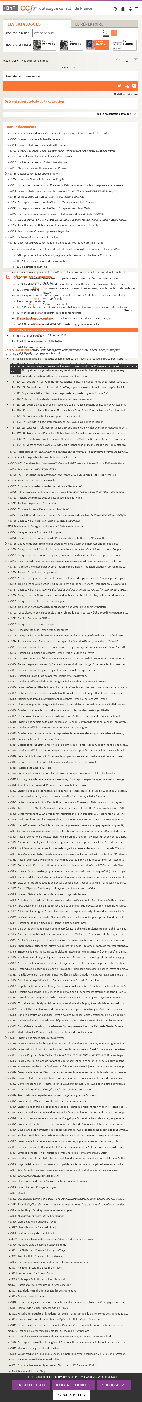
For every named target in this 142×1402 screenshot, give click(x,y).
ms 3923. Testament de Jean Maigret (28, 1371)
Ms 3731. (61, 150)
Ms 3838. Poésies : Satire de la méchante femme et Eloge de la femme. (47, 894)
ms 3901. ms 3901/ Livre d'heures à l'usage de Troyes (37, 1250)
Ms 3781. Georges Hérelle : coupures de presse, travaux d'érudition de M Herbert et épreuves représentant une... (66, 555)
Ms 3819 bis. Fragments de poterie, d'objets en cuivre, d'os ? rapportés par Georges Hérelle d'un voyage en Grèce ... (68, 779)
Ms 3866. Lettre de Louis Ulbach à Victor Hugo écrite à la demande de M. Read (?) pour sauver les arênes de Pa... (68, 1049)
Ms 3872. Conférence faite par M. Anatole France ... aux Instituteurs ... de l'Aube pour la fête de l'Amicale (66, 1083)
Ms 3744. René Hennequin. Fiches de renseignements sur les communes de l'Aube (53, 225)
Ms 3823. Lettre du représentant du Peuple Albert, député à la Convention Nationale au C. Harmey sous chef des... (68, 802)
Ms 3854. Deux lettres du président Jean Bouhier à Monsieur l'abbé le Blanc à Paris (54, 980)
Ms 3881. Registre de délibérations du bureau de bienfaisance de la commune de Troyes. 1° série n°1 (64, 1135)
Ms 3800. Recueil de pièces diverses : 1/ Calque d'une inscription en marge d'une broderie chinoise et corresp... (68, 664)
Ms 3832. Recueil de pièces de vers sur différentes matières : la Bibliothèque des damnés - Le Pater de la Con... (68, 859)
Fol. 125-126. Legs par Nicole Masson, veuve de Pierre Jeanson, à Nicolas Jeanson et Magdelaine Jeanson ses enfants (70, 427)
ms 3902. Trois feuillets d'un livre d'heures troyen (35, 1256)
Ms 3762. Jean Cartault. (32, 469)
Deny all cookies (73, 1385)
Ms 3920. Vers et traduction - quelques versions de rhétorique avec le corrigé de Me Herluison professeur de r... (68, 1353)
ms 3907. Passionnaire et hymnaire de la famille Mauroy (39, 1285)
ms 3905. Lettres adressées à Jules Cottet (31, 1273)
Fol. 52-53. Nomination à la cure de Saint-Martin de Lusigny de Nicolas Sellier (56, 324)
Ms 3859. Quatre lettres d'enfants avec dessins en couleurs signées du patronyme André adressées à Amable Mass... (68, 1009)
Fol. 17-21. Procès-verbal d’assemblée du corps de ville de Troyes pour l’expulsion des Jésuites (65, 278)
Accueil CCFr (10, 60)
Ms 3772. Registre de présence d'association (32, 503)
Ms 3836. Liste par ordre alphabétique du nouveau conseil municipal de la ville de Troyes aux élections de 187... (68, 882)
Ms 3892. (68, 1198)
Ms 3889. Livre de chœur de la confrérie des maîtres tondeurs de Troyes (47, 1181)
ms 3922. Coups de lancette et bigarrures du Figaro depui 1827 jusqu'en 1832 (51, 1365)
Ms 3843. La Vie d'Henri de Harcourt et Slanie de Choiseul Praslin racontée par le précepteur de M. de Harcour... (68, 917)
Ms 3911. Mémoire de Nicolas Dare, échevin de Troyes (38, 1308)
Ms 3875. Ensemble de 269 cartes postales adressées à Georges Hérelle (47, 1101)
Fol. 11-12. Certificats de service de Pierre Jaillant (40, 261)
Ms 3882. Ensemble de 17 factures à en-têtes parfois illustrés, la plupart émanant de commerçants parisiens (68, 1141)
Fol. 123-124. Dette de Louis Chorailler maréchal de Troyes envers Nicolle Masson (57, 422)
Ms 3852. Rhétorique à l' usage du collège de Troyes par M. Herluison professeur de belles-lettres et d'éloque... (68, 969)
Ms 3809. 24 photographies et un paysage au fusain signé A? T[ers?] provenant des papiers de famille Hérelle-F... (68, 716)
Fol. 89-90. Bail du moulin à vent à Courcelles (37, 353)
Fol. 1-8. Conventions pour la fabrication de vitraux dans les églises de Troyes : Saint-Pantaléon (66, 249)
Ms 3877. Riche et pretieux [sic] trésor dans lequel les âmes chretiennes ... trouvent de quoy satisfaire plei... (68, 1112)
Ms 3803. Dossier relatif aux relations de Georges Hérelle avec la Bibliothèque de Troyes (57, 681)
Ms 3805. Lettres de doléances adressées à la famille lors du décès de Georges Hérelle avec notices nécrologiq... (68, 693)
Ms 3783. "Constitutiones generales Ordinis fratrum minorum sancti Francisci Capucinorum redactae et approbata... (68, 566)
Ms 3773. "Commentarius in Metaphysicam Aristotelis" (38, 509)
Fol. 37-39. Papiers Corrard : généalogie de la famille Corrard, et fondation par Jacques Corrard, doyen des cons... (70, 295)
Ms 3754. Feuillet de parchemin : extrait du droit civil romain (42, 457)
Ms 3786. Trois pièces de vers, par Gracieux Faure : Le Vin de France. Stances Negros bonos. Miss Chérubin (67, 584)
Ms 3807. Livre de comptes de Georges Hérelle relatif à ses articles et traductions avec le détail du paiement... (68, 704)
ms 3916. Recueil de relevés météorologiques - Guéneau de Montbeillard (48, 1330)
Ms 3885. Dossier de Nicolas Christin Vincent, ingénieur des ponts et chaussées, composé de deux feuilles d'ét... (68, 1158)
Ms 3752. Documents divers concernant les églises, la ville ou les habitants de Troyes (55, 242)
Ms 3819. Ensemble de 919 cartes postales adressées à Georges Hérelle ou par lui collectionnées (61, 773)
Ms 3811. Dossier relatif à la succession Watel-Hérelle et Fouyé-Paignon (48, 727)
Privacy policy (71, 1395)
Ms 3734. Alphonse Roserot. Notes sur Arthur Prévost (37, 168)
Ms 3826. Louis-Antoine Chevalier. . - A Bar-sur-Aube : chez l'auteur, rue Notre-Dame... (68, 819)
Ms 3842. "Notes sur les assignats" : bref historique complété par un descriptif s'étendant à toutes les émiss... (68, 911)
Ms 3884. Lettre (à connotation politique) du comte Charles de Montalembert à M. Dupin (57, 1152)
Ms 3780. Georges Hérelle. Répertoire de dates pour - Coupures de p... (68, 549)
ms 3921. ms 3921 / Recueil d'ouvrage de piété (33, 1359)
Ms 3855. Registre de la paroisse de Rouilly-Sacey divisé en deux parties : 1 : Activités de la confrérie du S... (68, 986)
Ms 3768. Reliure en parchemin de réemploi (32, 480)
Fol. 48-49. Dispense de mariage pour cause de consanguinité (46, 312)
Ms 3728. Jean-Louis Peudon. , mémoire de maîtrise (58, 133)
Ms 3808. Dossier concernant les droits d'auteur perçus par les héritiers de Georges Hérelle (58, 710)
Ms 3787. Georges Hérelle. (68, 589)
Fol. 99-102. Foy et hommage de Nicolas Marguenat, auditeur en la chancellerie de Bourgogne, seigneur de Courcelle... (70, 370)
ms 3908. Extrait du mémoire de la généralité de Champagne (42, 1290)
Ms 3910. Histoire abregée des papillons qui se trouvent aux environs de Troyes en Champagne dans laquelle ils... (68, 1302)
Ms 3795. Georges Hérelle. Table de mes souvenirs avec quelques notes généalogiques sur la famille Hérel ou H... (68, 635)
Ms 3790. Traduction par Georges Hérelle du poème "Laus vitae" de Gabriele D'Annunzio (57, 607)
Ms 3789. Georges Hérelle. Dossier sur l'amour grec (36, 601)
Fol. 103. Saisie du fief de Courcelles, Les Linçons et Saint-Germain (49, 376)
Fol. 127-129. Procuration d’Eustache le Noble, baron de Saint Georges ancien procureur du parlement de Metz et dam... (70, 433)
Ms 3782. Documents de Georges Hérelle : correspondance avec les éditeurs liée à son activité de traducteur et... (66, 561)
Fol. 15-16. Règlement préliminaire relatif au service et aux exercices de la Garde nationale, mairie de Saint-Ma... (70, 272)
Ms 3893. (68, 1204)
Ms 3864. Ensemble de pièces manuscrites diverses (36, 1037)
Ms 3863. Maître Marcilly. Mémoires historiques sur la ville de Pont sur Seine (50, 1032)
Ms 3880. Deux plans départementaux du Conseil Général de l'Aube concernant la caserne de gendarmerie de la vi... (68, 1129)
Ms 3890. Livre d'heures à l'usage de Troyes (32, 1187)
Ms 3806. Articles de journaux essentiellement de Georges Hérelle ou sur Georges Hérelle (57, 698)
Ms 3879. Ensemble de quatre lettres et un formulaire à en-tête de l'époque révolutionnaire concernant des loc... (68, 1124)
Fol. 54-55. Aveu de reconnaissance (31, 330)
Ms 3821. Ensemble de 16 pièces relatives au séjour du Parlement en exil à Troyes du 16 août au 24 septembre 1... (68, 790)
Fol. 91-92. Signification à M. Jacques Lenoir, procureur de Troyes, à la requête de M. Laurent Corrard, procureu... (70, 358)
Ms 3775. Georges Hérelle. (44, 520)
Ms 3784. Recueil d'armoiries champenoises (32, 572)
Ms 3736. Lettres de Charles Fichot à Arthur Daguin (36, 179)
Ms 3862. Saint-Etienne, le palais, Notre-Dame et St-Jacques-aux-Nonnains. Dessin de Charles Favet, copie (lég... (68, 1026)
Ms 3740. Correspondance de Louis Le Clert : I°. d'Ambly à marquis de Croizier (51, 202)
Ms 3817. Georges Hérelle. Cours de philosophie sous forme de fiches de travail (52, 762)
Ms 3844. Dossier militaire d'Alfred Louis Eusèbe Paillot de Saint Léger (47, 923)
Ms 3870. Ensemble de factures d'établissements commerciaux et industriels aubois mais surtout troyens (67, 1072)
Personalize (114, 1385)
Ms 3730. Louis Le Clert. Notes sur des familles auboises (39, 145)
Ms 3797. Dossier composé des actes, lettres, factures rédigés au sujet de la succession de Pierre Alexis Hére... (68, 647)
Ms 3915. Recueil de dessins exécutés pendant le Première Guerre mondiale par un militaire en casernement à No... (68, 1325)
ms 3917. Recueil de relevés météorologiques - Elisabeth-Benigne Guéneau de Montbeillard (59, 1336)
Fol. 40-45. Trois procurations (28, 301)
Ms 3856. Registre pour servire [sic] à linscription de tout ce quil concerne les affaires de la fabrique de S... (67, 991)
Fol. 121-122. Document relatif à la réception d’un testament (46, 416)
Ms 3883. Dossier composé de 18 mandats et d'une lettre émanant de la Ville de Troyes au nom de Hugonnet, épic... (68, 1147)
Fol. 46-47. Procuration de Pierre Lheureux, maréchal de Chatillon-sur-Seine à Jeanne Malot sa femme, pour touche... (70, 307)
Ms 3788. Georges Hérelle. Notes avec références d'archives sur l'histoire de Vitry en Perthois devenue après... (68, 595)
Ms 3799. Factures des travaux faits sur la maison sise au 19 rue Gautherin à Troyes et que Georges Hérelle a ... (68, 658)
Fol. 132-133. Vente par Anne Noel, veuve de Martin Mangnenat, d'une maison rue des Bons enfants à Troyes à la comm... (70, 445)
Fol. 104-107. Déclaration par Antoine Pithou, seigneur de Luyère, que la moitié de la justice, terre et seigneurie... (70, 381)
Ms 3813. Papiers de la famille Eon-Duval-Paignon (36, 739)
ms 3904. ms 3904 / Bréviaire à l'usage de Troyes (35, 1267)
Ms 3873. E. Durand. (50, 1089)
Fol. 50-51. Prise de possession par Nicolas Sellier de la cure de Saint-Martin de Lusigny (61, 318)
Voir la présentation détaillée (114, 113)
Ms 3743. (68, 219)
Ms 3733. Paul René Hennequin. (37, 162)
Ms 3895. (36, 1216)
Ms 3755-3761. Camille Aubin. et (68, 463)
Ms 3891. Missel (16, 1193)
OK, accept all (31, 1385)
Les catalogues (24, 24)
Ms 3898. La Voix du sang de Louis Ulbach (31, 1233)
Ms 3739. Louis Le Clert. (46, 196)
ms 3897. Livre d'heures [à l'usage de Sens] (32, 1227)
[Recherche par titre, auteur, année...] (66, 33)
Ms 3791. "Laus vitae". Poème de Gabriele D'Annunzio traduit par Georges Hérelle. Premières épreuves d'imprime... (68, 612)
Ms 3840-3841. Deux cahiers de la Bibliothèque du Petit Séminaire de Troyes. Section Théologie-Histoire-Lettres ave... (68, 905)
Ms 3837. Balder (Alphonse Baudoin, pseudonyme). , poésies (51, 888)
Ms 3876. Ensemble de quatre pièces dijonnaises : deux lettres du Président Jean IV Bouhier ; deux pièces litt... (68, 1106)
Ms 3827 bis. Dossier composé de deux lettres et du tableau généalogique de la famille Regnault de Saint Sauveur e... (68, 831)
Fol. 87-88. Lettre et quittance (28, 347)
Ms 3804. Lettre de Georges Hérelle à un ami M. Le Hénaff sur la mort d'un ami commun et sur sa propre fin (68, 687)
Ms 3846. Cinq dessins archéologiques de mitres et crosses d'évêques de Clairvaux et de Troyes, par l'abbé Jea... (68, 934)
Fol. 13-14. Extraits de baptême (29, 266)
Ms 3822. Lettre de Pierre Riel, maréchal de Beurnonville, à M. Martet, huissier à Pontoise (58, 796)
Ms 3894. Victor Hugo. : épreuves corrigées (40, 1210)
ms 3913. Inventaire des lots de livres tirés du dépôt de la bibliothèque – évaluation (54, 1319)
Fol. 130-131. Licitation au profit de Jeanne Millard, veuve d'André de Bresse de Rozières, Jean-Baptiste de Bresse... (70, 439)
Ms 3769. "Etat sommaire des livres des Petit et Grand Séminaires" (45, 486)
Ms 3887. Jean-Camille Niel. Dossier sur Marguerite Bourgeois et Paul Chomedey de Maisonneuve (63, 1170)
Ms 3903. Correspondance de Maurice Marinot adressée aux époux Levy (48, 1262)
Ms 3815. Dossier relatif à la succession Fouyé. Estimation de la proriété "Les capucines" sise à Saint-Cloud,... (68, 750)
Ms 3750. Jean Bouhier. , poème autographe (38, 231)
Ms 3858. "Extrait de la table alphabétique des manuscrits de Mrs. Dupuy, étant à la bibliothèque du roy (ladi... (68, 1003)
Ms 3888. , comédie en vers (33, 1175)
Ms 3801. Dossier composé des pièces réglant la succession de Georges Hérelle (52, 670)
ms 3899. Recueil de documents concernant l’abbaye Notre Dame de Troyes (50, 1239)
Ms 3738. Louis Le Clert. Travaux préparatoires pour (62, 191)
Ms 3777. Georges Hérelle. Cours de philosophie (34, 532)
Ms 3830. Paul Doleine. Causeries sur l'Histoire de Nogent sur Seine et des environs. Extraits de (68, 848)
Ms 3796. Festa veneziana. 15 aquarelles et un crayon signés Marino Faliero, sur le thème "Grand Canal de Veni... (68, 641)
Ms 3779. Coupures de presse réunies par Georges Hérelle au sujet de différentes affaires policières (63, 543)
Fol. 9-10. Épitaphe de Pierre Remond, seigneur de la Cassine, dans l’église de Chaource (61, 255)
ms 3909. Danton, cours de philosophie (29, 1296)
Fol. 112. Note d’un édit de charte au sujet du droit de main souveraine (52, 399)
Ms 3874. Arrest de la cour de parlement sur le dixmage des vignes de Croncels (51, 1095)
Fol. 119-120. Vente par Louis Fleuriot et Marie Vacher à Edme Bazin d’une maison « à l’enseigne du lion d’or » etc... (70, 410)
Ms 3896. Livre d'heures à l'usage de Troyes (32, 1221)
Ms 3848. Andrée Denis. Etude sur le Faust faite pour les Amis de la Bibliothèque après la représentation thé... (68, 946)
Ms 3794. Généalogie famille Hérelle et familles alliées (38, 629)
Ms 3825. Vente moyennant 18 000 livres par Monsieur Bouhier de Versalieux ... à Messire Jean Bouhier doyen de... (68, 813)
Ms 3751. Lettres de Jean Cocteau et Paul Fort (33, 237)
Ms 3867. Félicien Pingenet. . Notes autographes (68, 1055)
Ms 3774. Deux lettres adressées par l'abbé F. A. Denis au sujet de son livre (67, 515)
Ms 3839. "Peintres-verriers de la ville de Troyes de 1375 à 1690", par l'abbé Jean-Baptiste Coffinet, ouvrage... (68, 900)
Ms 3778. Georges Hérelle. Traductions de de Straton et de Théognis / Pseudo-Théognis (60, 538)
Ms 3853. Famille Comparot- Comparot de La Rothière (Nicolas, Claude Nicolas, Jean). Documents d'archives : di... (68, 974)
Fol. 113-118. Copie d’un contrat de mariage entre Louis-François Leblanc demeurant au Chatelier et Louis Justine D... (70, 404)
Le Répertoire (89, 24)
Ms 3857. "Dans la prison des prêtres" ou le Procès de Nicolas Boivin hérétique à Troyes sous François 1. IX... (68, 997)
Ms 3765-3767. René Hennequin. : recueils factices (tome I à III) (63, 474)
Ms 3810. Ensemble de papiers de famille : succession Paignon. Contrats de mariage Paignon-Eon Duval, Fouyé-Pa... (68, 721)
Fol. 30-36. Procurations (25, 289)
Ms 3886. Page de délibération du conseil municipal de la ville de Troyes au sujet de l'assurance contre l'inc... (68, 1164)
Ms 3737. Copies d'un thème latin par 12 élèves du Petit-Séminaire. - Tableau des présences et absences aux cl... (68, 185)
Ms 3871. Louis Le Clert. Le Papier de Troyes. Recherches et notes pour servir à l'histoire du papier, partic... (66, 1078)
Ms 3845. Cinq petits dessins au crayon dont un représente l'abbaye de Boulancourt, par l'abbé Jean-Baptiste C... (68, 928)
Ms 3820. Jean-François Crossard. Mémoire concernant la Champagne (47, 785)
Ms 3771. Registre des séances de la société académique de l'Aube (45, 497)
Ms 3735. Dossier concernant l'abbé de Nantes (34, 173)
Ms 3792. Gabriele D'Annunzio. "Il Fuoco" (30, 618)
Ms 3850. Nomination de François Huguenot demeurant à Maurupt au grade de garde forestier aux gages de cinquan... (68, 957)
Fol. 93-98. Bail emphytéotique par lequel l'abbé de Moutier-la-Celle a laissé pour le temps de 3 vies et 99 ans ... (70, 364)
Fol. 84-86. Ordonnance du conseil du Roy (35, 341)
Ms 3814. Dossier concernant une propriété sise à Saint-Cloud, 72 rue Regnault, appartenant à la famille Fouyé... (68, 744)
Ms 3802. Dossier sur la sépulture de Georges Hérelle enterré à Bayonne (47, 675)
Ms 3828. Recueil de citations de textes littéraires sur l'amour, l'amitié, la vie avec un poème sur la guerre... (68, 836)
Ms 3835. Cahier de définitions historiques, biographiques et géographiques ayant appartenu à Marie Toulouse (68, 877)
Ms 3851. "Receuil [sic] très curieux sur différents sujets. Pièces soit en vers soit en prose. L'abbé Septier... (67, 963)
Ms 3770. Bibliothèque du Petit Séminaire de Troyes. (68, 492)
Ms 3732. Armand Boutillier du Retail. (40, 156)
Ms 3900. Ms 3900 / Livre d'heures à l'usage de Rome (37, 1244)
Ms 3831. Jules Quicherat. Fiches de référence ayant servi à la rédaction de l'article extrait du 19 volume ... (68, 854)
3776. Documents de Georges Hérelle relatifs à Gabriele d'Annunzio (45, 526)
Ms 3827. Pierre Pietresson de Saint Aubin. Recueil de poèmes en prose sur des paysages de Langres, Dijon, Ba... (68, 825)
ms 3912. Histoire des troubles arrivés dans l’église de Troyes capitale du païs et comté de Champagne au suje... (68, 1313)
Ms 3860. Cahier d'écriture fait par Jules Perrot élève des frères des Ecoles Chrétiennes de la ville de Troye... (68, 1014)
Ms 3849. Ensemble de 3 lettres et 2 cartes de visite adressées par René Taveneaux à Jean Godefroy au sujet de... (68, 951)
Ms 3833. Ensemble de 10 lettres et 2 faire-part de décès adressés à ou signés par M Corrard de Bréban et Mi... (68, 865)
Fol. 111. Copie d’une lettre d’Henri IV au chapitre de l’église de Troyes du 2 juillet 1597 (60, 393)
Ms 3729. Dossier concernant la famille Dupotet (34, 139)
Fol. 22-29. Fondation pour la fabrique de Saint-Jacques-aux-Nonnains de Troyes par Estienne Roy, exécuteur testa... (70, 284)
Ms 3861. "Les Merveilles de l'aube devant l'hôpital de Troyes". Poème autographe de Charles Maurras (65, 1020)
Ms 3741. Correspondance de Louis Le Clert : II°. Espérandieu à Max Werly (49, 208)
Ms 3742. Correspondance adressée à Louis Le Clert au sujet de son (56, 214)
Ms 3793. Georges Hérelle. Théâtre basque (31, 624)
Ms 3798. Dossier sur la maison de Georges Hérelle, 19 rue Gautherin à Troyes (51, 652)
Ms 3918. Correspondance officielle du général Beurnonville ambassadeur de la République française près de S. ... (68, 1342)
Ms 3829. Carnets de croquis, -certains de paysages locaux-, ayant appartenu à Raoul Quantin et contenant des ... (68, 842)
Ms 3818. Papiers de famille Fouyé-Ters (29, 767)
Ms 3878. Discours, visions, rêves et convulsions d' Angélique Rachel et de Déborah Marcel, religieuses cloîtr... (68, 1118)
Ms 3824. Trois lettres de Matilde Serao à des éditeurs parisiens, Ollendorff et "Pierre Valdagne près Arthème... (68, 808)
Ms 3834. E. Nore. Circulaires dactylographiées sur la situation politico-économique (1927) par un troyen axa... (68, 871)
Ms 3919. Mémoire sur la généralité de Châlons (34, 1348)
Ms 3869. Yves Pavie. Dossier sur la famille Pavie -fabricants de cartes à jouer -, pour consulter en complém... (68, 1066)
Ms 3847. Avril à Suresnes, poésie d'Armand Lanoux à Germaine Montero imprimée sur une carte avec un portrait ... (68, 940)
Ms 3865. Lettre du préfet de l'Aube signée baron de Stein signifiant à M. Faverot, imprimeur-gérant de (68, 1043)
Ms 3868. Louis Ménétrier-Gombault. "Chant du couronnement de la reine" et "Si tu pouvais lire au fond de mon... (68, 1060)
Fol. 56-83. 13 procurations (27, 335)
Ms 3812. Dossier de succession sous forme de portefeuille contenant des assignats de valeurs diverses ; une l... (68, 733)
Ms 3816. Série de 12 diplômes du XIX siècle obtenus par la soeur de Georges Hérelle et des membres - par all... (68, 756)
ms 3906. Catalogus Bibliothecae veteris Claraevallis (37, 1279)
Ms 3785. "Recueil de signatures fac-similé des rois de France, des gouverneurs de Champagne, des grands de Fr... (68, 578)
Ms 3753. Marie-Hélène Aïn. (68, 451)
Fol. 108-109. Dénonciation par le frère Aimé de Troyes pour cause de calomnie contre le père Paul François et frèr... (70, 387)
